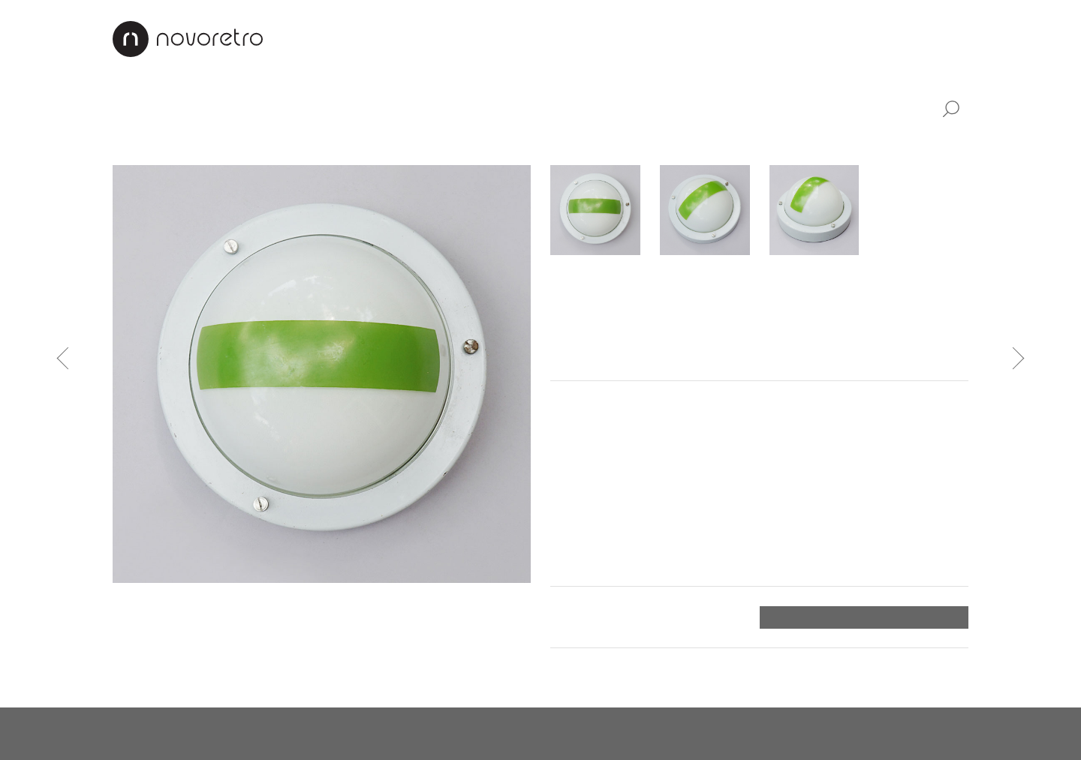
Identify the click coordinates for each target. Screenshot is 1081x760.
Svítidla (284, 107)
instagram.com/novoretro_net (549, 733)
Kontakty (844, 38)
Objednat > (932, 617)
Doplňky (531, 107)
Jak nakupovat (744, 38)
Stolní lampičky (212, 142)
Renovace (645, 38)
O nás (497, 38)
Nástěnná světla (421, 142)
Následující (1013, 358)
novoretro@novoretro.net (188, 733)
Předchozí (68, 358)
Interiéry (563, 38)
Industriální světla (539, 142)
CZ (926, 38)
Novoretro (188, 39)
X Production (929, 733)
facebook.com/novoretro (361, 733)
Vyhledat (950, 110)
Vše (127, 107)
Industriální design (406, 107)
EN (959, 38)
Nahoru (946, 669)
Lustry (131, 142)
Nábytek (199, 107)
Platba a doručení (603, 616)
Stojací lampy (315, 142)
